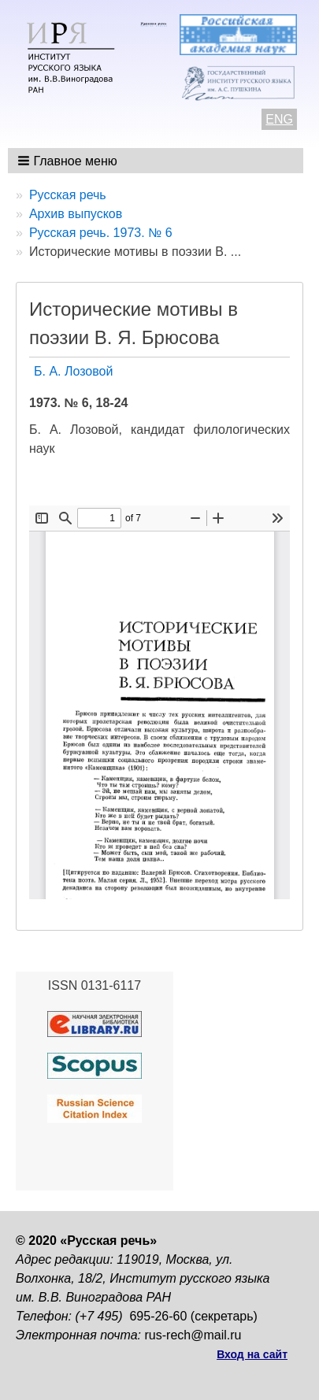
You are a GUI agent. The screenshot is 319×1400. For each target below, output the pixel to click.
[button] (69, 160)
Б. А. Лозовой (73, 371)
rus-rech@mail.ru (193, 1335)
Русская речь (67, 195)
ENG (279, 119)
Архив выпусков (75, 213)
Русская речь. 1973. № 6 (100, 232)
